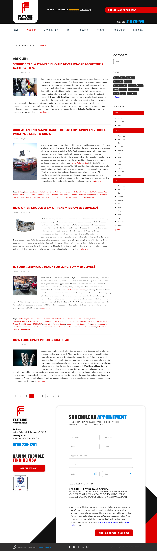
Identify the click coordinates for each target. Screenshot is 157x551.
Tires (68, 30)
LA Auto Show (61, 327)
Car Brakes (34, 192)
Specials (101, 30)
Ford (43, 319)
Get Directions (29, 468)
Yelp (78, 547)
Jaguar (26, 319)
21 (58, 396)
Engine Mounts (77, 197)
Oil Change (26, 324)
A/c (89, 324)
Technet (118, 62)
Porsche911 (92, 327)
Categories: (120, 55)
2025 (117, 131)
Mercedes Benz (74, 327)
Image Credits (22, 547)
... (53, 396)
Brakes (20, 192)
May (119, 161)
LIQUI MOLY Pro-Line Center (54, 324)
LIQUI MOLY (37, 324)
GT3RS (84, 327)
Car (14, 197)
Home (15, 30)
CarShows (67, 197)
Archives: (119, 106)
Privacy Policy (32, 547)
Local (59, 197)
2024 (117, 181)
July (119, 154)
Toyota (21, 195)
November (121, 140)
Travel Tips (37, 327)
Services (84, 30)
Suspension (91, 321)
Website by (44, 547)
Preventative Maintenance (88, 195)
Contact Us (119, 30)
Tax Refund (73, 195)
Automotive (104, 195)
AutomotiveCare (49, 327)
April (119, 164)
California (52, 197)
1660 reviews (85, 10)
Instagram (87, 547)
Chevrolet (40, 195)
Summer (28, 197)
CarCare (20, 197)
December (122, 136)
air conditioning (80, 324)
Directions (138, 30)
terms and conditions (108, 522)
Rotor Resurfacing (65, 192)
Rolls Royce (63, 195)
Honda (15, 195)
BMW (92, 192)
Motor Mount (89, 197)
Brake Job (77, 192)
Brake (26, 192)
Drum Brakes (17, 327)
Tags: (116, 72)
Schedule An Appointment (123, 9)
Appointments (51, 30)
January (120, 125)
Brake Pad (54, 192)
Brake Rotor (44, 192)
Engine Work (102, 321)
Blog (34, 45)
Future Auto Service (79, 163)
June (119, 157)
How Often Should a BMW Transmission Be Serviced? (55, 208)
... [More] (117, 97)
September (122, 147)
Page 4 (43, 45)
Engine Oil (17, 324)
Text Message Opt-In (81, 483)
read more (44, 112)
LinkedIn (83, 547)
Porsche (85, 192)
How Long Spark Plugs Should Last (42, 340)
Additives (69, 324)
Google (74, 547)
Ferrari (48, 195)
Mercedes (99, 192)
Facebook (69, 547)
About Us (31, 30)
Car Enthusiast (25, 329)
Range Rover (30, 195)
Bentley (55, 195)
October (121, 143)
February (121, 122)
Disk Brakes (28, 327)
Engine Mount (81, 321)
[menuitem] (15, 30)
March (120, 118)
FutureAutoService (40, 197)
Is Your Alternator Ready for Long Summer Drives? (54, 267)
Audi (105, 192)
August (120, 150)
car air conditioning (99, 324)
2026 (117, 113)
